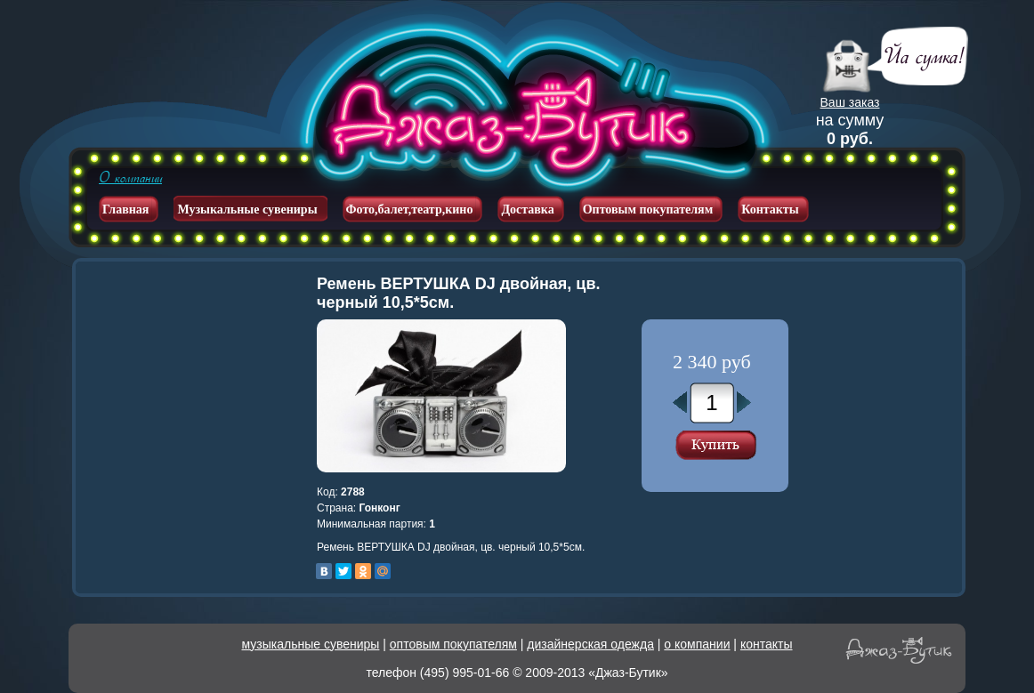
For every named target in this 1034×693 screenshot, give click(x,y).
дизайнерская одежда (590, 644)
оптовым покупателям (453, 644)
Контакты (769, 209)
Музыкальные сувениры (247, 209)
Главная (125, 209)
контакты (766, 644)
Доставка (527, 209)
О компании (130, 178)
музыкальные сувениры (311, 644)
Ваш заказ (850, 102)
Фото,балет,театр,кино (409, 209)
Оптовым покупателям (648, 209)
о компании (697, 644)
